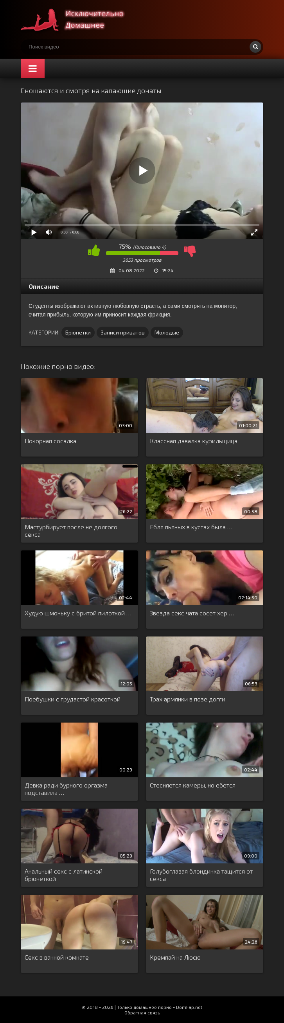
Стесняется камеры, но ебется (192, 785)
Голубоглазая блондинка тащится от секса (201, 874)
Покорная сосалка (50, 440)
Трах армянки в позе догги (187, 699)
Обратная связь (142, 1012)
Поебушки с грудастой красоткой (72, 699)
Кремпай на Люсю (175, 957)
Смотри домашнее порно (79, 19)
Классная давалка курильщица (193, 440)
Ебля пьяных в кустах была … (191, 526)
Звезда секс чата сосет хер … (192, 613)
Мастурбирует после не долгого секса (71, 530)
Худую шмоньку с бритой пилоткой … (78, 613)
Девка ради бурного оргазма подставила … (66, 788)
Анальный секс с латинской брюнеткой (63, 874)
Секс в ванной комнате (57, 957)
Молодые (167, 332)
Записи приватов (123, 332)
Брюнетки (78, 332)
